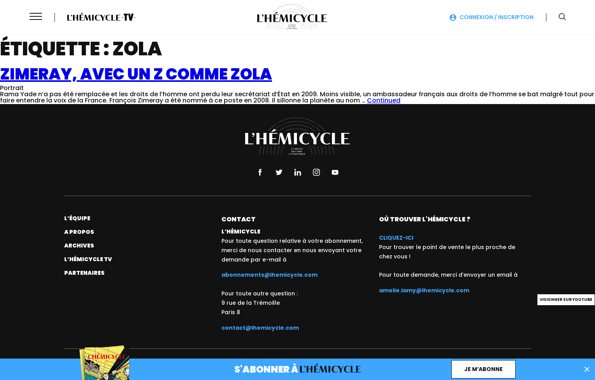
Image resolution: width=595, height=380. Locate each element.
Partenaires (84, 273)
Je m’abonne (483, 369)
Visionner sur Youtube (566, 299)
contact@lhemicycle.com (260, 328)
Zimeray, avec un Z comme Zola (136, 74)
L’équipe (77, 218)
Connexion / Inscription (497, 17)
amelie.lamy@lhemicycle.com (424, 290)
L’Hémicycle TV (88, 259)
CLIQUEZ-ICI (396, 238)
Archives (79, 245)
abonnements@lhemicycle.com (269, 275)
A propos (79, 232)
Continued (383, 100)
